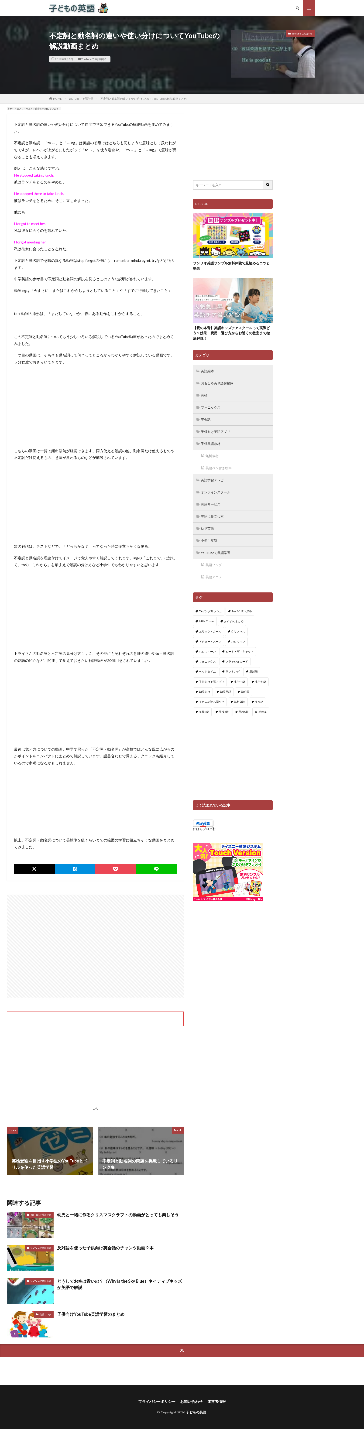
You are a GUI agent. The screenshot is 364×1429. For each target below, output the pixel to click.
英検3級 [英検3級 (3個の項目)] (204, 712)
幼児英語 (207, 528)
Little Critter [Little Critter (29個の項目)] (206, 621)
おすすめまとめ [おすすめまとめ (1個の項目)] (234, 621)
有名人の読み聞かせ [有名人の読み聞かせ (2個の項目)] (211, 702)
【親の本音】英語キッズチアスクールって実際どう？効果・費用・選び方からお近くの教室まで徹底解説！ (231, 333)
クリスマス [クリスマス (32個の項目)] (238, 631)
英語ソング (45, 1314)
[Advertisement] (95, 946)
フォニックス (210, 407)
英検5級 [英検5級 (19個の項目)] (244, 712)
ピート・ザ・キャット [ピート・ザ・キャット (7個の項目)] (240, 651)
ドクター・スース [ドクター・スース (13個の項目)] (210, 641)
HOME (57, 98)
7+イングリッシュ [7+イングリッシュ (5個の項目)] (210, 611)
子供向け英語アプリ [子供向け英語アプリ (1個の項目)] (211, 682)
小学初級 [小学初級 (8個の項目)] (260, 682)
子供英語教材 (210, 444)
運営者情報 (216, 1401)
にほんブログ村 (204, 829)
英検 (204, 395)
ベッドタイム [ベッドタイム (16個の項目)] (207, 671)
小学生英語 (209, 541)
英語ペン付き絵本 (219, 468)
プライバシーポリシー (156, 1401)
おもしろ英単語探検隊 (217, 383)
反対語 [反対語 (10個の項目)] (253, 671)
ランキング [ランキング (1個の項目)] (233, 671)
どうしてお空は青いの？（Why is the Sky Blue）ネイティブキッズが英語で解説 (119, 1284)
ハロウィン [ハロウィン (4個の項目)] (238, 641)
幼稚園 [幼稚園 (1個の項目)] (245, 692)
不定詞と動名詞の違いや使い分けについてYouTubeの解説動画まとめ (143, 98)
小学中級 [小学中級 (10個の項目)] (239, 682)
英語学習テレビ (212, 480)
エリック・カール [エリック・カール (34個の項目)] (210, 631)
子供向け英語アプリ (215, 432)
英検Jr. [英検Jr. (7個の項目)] (262, 712)
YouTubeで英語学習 (93, 59)
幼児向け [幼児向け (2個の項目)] (204, 692)
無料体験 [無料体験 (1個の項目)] (239, 702)
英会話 (206, 419)
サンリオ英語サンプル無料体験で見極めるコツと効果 (231, 265)
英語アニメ (214, 577)
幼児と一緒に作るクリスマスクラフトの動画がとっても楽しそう (118, 1214)
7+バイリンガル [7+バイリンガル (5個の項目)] (242, 611)
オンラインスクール (215, 492)
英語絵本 (207, 371)
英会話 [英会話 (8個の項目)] (259, 702)
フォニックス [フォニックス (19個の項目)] (207, 661)
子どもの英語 (196, 1412)
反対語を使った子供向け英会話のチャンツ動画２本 (105, 1247)
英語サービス (210, 504)
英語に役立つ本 (212, 516)
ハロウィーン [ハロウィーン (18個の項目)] (207, 651)
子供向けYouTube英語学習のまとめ (90, 1314)
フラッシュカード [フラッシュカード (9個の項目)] (237, 661)
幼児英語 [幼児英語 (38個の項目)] (225, 692)
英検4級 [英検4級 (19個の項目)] (224, 712)
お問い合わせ (191, 1401)
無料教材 (212, 456)
